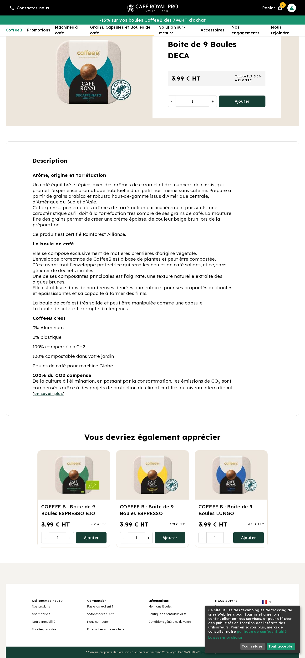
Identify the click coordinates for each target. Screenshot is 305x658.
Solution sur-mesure (172, 30)
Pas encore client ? (100, 606)
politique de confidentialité (262, 631)
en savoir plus (48, 393)
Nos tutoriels (41, 614)
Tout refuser (253, 646)
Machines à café (66, 30)
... (149, 629)
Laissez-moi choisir (225, 637)
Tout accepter (281, 646)
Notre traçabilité (44, 621)
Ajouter (242, 101)
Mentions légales (160, 606)
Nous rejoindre (280, 30)
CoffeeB (14, 30)
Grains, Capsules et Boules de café (120, 30)
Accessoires (212, 30)
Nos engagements (245, 30)
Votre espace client (100, 614)
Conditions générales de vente (169, 621)
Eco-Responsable (44, 629)
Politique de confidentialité (167, 614)
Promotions (38, 30)
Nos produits (41, 606)
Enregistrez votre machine (105, 629)
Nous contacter (98, 621)
